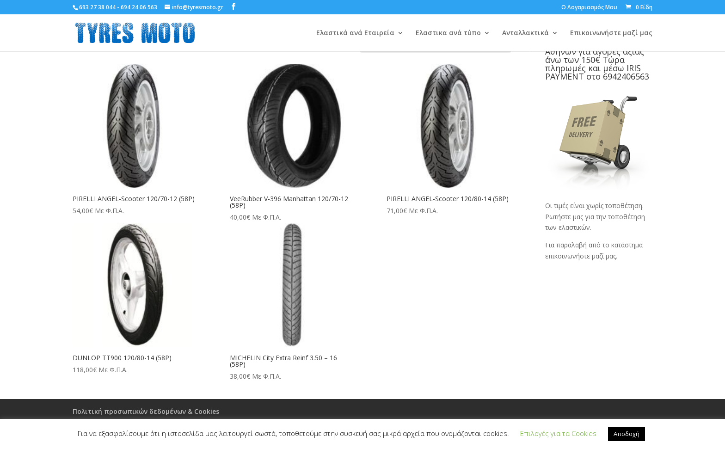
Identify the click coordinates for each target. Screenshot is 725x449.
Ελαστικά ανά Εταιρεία (355, 33)
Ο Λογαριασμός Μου (589, 8)
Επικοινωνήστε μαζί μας (611, 33)
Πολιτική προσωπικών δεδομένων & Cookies (146, 411)
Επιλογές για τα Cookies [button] (558, 433)
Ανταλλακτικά (525, 33)
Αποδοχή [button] (626, 434)
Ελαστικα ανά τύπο (448, 33)
